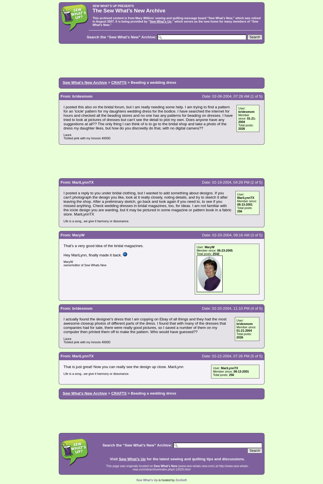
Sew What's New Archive (85, 82)
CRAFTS (119, 82)
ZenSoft (181, 480)
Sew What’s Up (160, 21)
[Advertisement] (162, 60)
